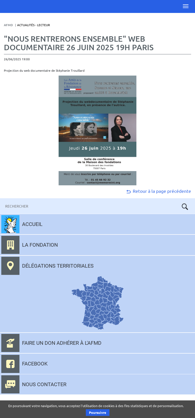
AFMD (8, 25)
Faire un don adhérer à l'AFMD (61, 343)
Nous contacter (44, 384)
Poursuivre (97, 412)
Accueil (32, 224)
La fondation (40, 245)
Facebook (35, 364)
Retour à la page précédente (158, 191)
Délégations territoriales (58, 266)
